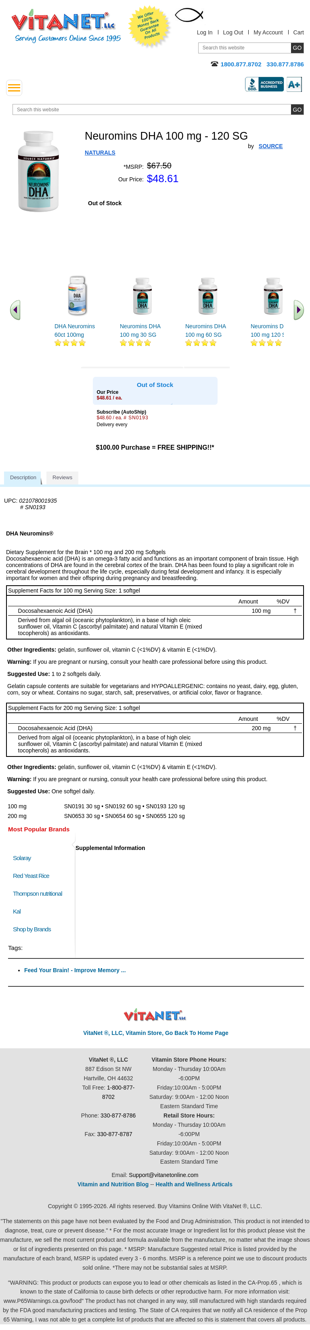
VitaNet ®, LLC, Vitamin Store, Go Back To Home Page (155, 1033)
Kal (17, 911)
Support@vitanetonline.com (163, 1175)
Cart (298, 32)
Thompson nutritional (37, 893)
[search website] (158, 109)
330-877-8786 (118, 1115)
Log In (205, 32)
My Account (268, 32)
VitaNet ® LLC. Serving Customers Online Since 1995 (66, 26)
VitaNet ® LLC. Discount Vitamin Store (155, 1015)
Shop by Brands (33, 929)
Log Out (233, 32)
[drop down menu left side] (14, 88)
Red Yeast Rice (31, 875)
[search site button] (297, 109)
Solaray (22, 857)
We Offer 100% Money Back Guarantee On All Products (150, 27)
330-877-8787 (114, 1134)
